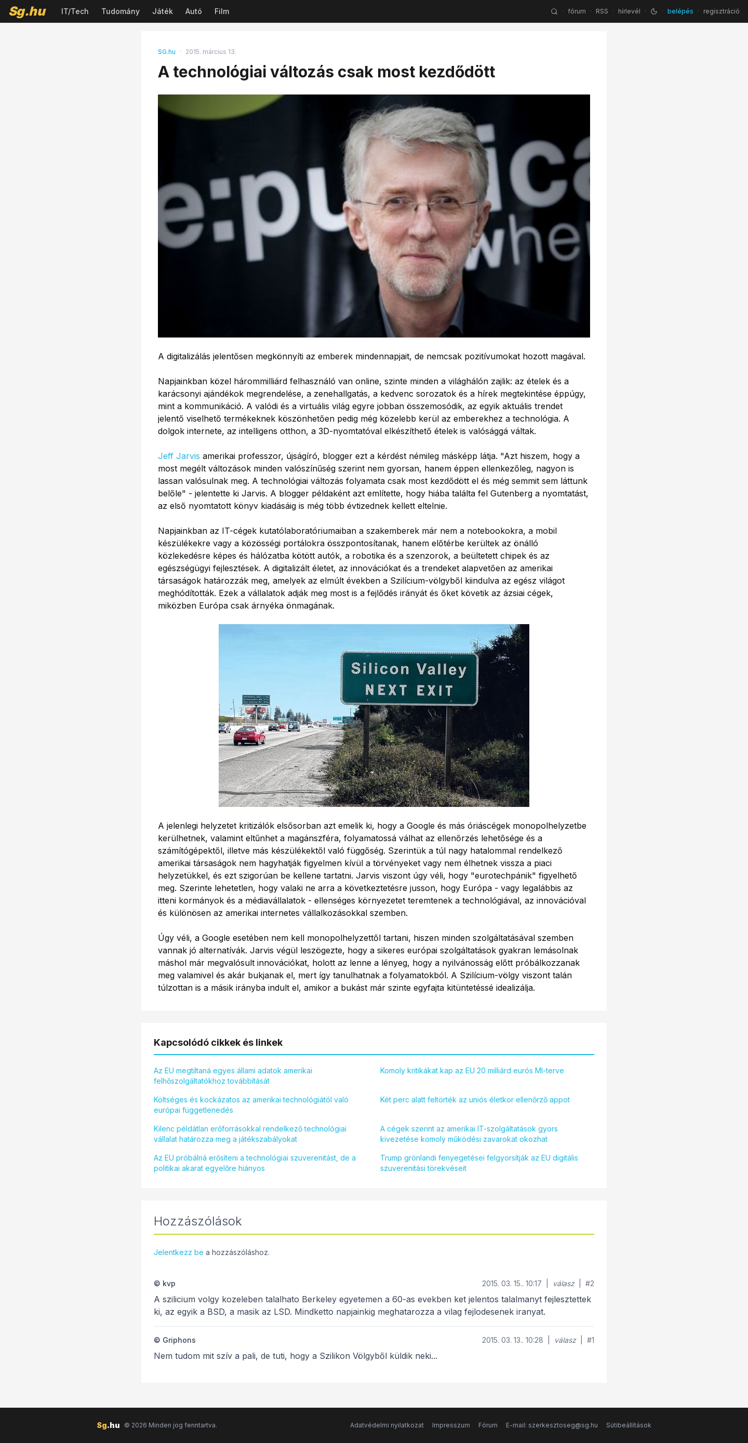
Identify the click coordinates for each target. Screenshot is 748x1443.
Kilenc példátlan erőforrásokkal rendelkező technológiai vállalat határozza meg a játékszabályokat (250, 1133)
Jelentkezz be (179, 1252)
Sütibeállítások (628, 1425)
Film (222, 11)
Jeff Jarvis (179, 456)
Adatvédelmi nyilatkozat (387, 1425)
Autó (193, 11)
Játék (162, 11)
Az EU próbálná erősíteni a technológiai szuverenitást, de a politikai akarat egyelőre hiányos (255, 1162)
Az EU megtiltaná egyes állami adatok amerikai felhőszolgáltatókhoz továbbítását (233, 1075)
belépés (680, 11)
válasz (564, 1283)
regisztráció (721, 11)
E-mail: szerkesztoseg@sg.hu (552, 1425)
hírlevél (629, 11)
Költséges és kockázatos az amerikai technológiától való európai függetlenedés (251, 1104)
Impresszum (451, 1425)
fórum (577, 11)
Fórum (488, 1425)
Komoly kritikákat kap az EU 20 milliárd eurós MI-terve (472, 1070)
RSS (602, 11)
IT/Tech (75, 11)
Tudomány (120, 11)
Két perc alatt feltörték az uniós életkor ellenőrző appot (475, 1099)
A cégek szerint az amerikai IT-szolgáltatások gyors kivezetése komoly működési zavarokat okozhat (469, 1133)
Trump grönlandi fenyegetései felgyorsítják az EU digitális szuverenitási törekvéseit (479, 1162)
